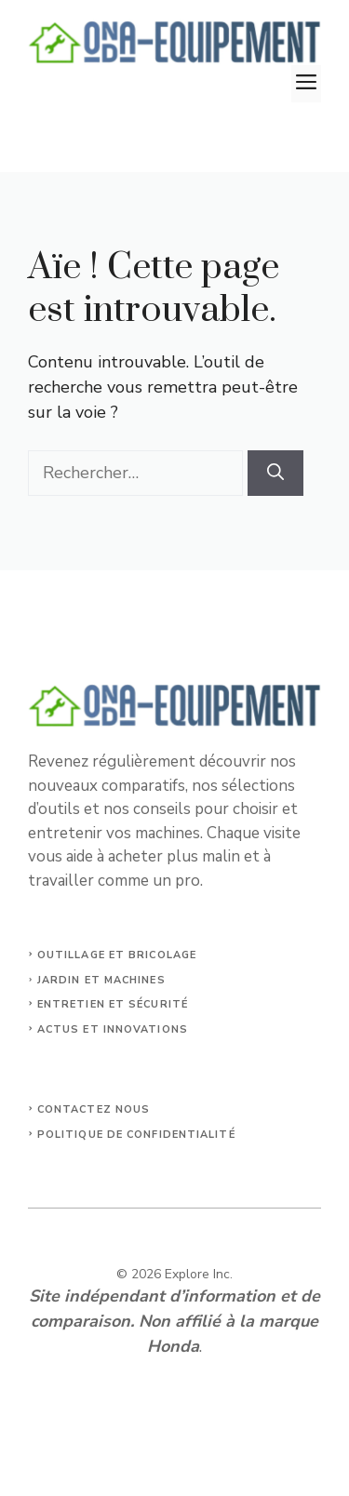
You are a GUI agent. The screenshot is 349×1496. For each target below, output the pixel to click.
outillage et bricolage (116, 955)
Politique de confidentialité (136, 1135)
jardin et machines (101, 980)
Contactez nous (93, 1109)
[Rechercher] (275, 473)
